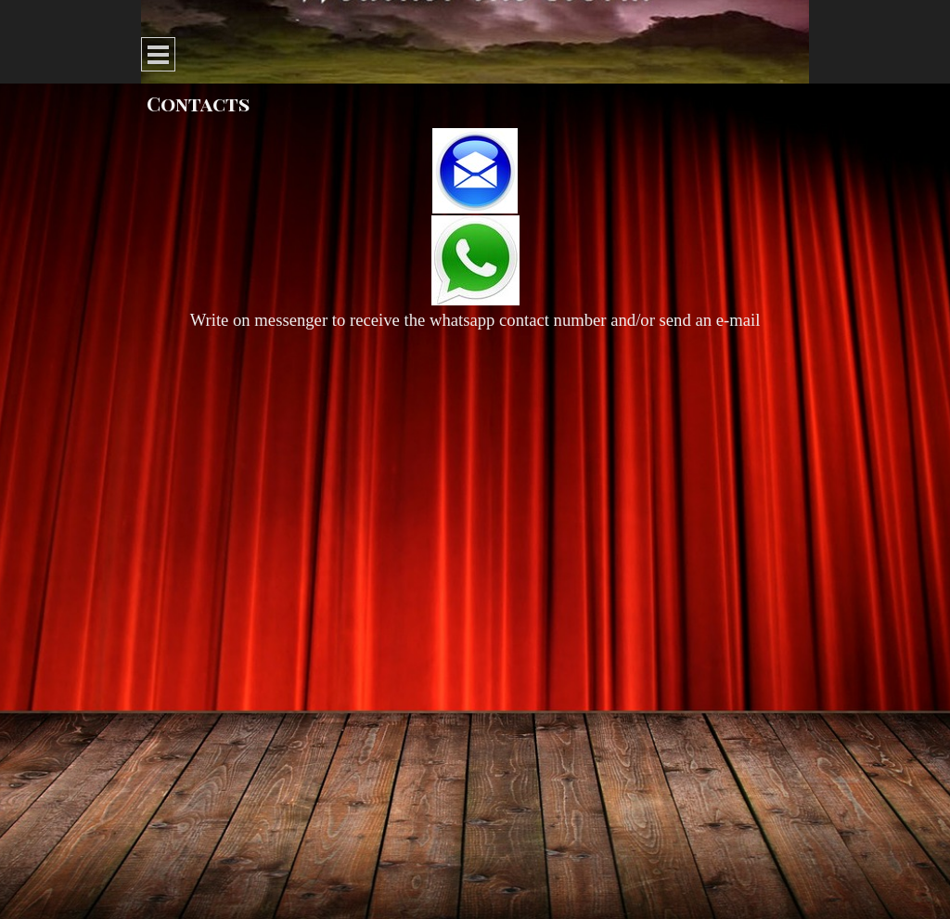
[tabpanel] (475, 230)
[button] (475, 171)
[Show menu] (158, 54)
